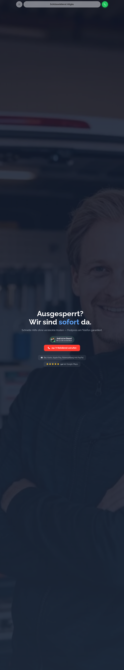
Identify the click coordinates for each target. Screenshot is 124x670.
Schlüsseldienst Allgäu (62, 4)
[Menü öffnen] (19, 4)
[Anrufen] (105, 4)
